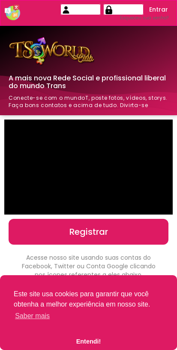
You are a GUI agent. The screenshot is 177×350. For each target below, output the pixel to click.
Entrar (158, 9)
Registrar (88, 232)
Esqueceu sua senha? (144, 18)
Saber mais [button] (32, 315)
